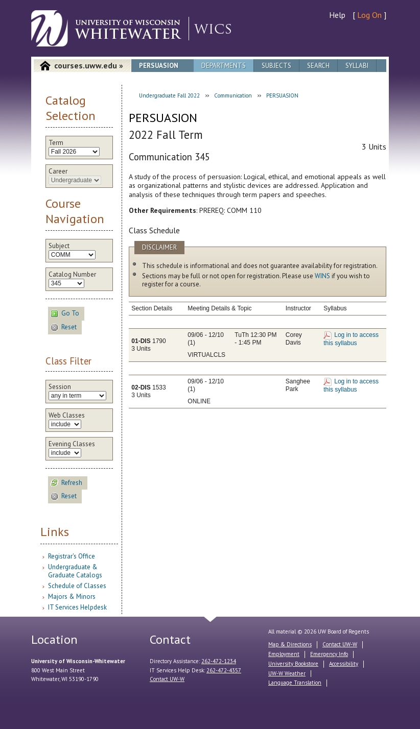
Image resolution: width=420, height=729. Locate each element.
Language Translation (294, 682)
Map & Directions (290, 644)
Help (337, 15)
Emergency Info (329, 654)
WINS (322, 276)
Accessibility (343, 663)
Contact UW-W (167, 679)
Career (58, 171)
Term (56, 143)
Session (60, 387)
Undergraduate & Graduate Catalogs (75, 571)
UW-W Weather (287, 673)
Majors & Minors (72, 596)
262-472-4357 (223, 670)
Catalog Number (72, 275)
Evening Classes (72, 444)
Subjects (276, 65)
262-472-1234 (218, 661)
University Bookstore (293, 663)
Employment (283, 654)
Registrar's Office (71, 556)
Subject (59, 246)
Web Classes (67, 415)
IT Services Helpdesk (77, 607)
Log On (369, 15)
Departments (223, 65)
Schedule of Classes (77, 585)
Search (318, 65)
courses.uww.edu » (88, 65)
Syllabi (356, 65)
